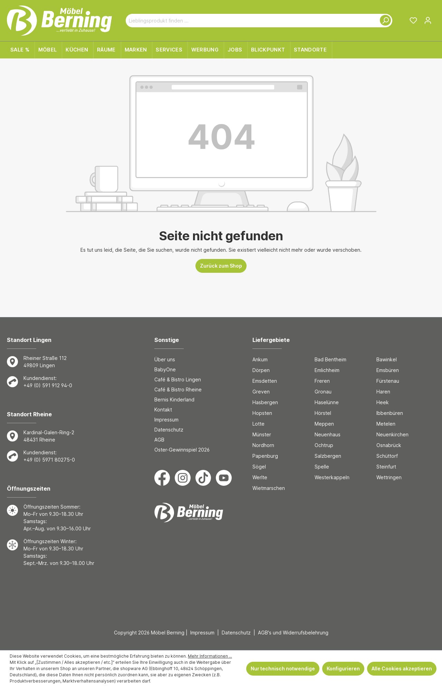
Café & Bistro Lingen (177, 379)
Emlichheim (327, 370)
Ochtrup (324, 445)
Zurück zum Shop (221, 266)
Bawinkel (386, 359)
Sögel (259, 467)
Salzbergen (328, 456)
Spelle (322, 467)
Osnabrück (388, 445)
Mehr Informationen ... (210, 656)
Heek (382, 402)
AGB (159, 440)
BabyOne (165, 369)
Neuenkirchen (392, 434)
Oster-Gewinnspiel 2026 (182, 450)
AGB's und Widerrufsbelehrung (293, 632)
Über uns (164, 359)
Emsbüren (387, 370)
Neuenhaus (327, 434)
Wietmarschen (268, 488)
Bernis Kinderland (174, 399)
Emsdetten (264, 381)
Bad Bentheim (330, 359)
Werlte (259, 477)
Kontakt (163, 409)
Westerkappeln (332, 477)
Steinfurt (386, 467)
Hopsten (262, 413)
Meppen (324, 424)
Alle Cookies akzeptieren (402, 668)
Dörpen (261, 370)
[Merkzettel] (413, 20)
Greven (261, 391)
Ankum (260, 359)
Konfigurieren (343, 668)
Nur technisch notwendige (283, 668)
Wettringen (389, 477)
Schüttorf (387, 456)
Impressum (166, 420)
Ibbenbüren (389, 413)
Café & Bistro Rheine (178, 389)
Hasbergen (265, 402)
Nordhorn (263, 445)
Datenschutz (168, 430)
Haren (383, 391)
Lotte (258, 424)
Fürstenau (387, 381)
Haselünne (327, 402)
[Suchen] (384, 20)
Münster (261, 434)
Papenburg (265, 456)
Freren (322, 381)
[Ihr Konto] (428, 20)
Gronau (323, 391)
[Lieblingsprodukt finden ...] (251, 20)
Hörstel (323, 413)
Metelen (385, 424)
